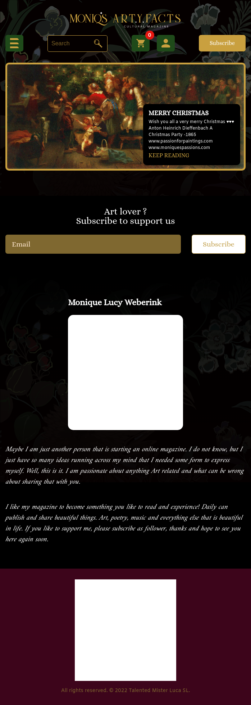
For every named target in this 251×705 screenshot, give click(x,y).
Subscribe (222, 43)
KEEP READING (169, 155)
